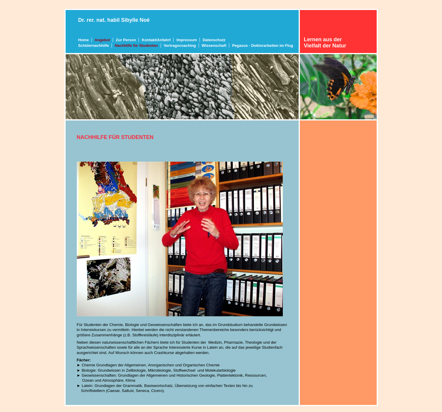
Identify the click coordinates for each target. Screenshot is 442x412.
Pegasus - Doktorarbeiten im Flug (262, 45)
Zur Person (126, 40)
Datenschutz (214, 40)
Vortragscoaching (180, 45)
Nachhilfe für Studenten (136, 45)
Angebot (102, 40)
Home (83, 40)
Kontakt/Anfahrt (156, 40)
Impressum (187, 40)
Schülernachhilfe (93, 45)
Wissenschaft (214, 45)
